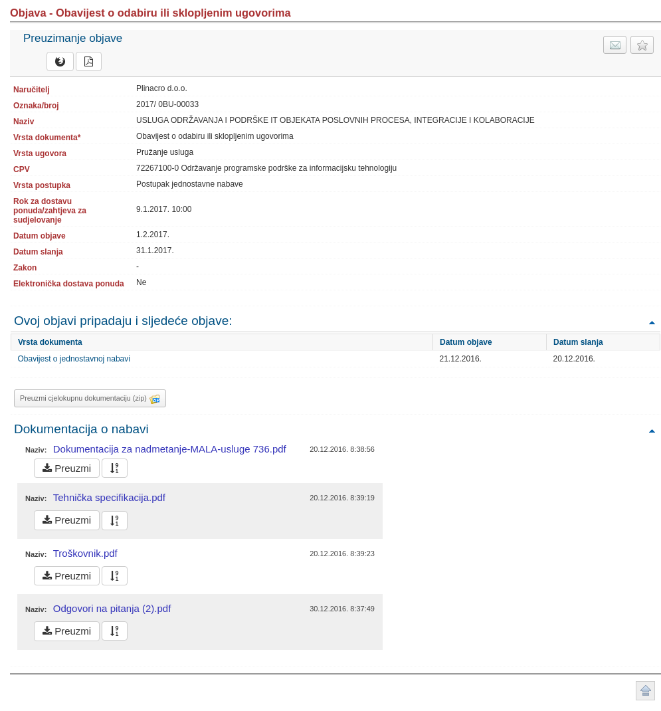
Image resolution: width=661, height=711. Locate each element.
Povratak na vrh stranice (645, 690)
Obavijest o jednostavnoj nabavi (74, 358)
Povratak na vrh (651, 322)
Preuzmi (67, 468)
